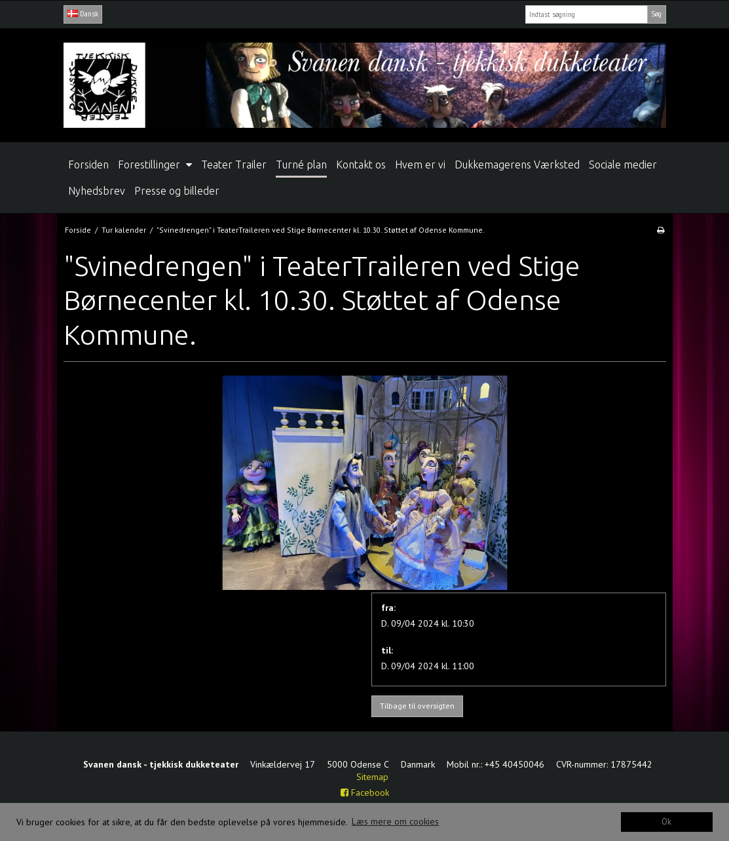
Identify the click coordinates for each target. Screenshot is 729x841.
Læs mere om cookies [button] (395, 821)
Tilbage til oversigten (417, 706)
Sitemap (372, 777)
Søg (656, 13)
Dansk (82, 13)
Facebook (365, 792)
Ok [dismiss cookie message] (666, 821)
